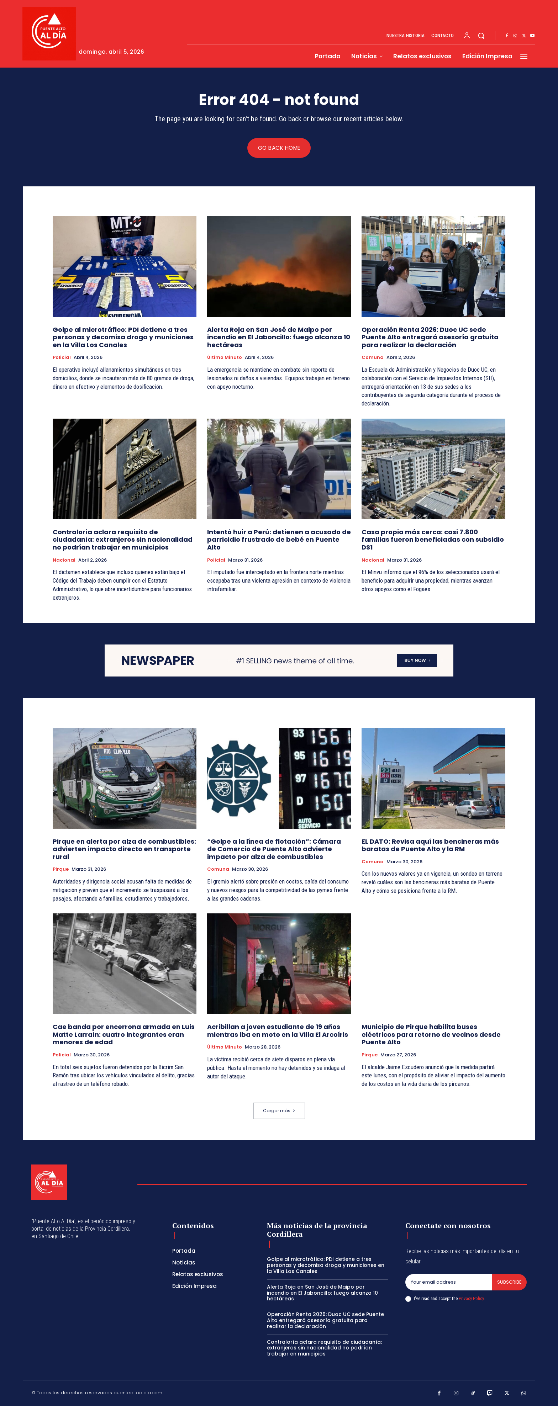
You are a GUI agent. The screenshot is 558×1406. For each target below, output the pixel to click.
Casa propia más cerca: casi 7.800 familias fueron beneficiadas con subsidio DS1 (433, 539)
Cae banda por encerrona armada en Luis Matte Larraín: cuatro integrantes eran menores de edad (124, 1035)
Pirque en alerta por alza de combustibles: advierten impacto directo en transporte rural (124, 849)
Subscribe (509, 1282)
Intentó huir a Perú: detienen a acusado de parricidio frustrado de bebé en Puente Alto (279, 539)
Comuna (373, 358)
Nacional (64, 560)
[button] (481, 35)
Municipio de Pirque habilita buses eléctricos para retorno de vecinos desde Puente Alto (431, 1035)
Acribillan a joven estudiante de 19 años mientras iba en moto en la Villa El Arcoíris (277, 1031)
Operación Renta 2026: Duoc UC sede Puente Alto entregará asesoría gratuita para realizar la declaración (430, 337)
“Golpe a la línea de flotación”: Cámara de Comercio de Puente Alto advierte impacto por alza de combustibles (274, 849)
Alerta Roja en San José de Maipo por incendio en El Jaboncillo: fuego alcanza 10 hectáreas (278, 337)
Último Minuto (224, 358)
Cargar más (279, 1111)
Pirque (61, 869)
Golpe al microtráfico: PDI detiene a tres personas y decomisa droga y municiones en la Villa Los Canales (123, 337)
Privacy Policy (471, 1298)
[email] (448, 1282)
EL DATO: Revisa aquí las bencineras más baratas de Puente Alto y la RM (430, 845)
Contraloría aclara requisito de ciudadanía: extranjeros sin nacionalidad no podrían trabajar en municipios (123, 539)
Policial (62, 358)
